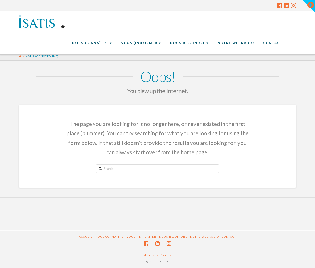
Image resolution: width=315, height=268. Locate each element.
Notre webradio (204, 236)
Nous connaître (109, 236)
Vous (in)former (141, 236)
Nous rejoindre (173, 236)
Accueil (86, 236)
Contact (229, 236)
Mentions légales (157, 254)
